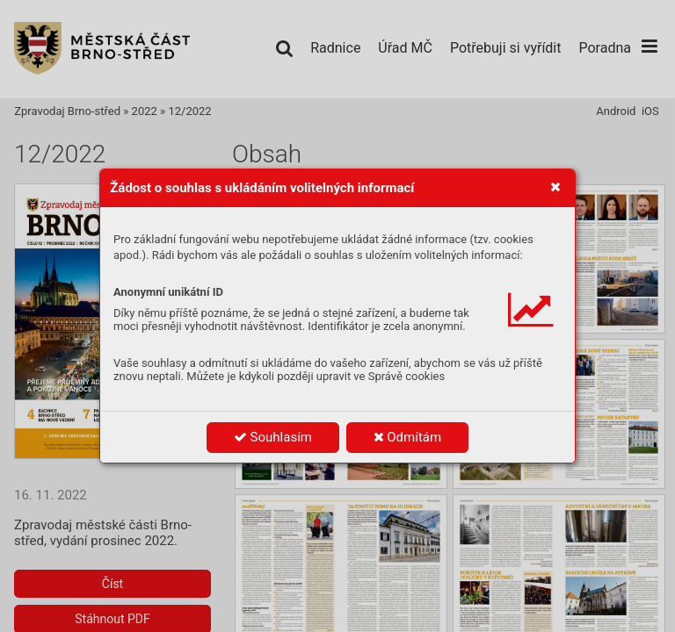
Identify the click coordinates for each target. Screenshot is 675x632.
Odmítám (408, 437)
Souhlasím (273, 437)
